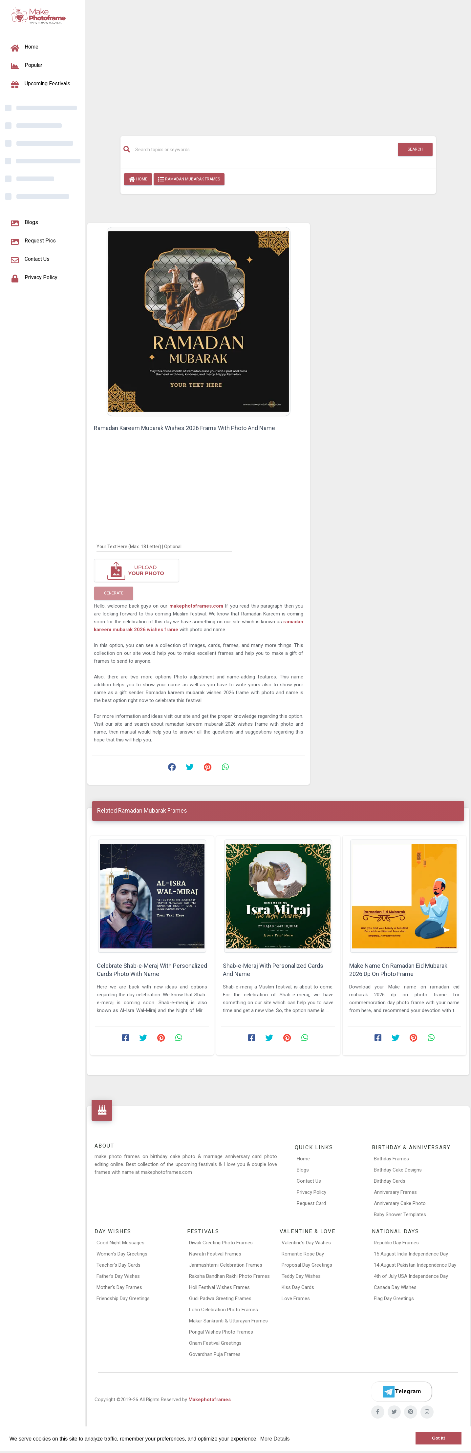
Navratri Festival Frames (215, 1254)
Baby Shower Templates (400, 1214)
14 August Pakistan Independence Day (415, 1265)
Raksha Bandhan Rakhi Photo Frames (229, 1276)
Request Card (311, 1203)
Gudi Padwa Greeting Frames (220, 1298)
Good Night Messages (120, 1243)
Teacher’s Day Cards (118, 1265)
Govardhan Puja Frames (215, 1354)
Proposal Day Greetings (307, 1265)
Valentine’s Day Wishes (306, 1243)
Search (415, 149)
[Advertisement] (278, 65)
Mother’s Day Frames (119, 1287)
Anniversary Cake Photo (400, 1203)
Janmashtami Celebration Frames (225, 1265)
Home (138, 179)
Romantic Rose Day (303, 1254)
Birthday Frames (391, 1159)
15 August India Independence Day (411, 1254)
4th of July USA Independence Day (411, 1276)
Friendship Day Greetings (123, 1298)
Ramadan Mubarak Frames (189, 179)
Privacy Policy (311, 1192)
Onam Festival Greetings (215, 1343)
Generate (113, 593)
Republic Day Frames (396, 1243)
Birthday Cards (389, 1181)
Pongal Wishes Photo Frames (221, 1332)
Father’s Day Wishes (118, 1276)
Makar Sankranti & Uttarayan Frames (228, 1321)
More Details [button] (275, 1439)
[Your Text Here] (164, 546)
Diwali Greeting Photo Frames (221, 1243)
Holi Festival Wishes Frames (219, 1287)
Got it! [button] (438, 1438)
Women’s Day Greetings (121, 1254)
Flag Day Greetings (394, 1298)
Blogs (303, 1170)
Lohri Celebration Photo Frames (223, 1310)
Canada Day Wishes (395, 1287)
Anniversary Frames (395, 1192)
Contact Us (309, 1181)
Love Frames (296, 1298)
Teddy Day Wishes (301, 1276)
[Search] (263, 150)
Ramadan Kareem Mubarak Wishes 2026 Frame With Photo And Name (184, 428)
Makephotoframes (209, 1399)
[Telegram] (401, 1391)
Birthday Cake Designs (398, 1170)
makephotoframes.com (197, 606)
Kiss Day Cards (298, 1287)
